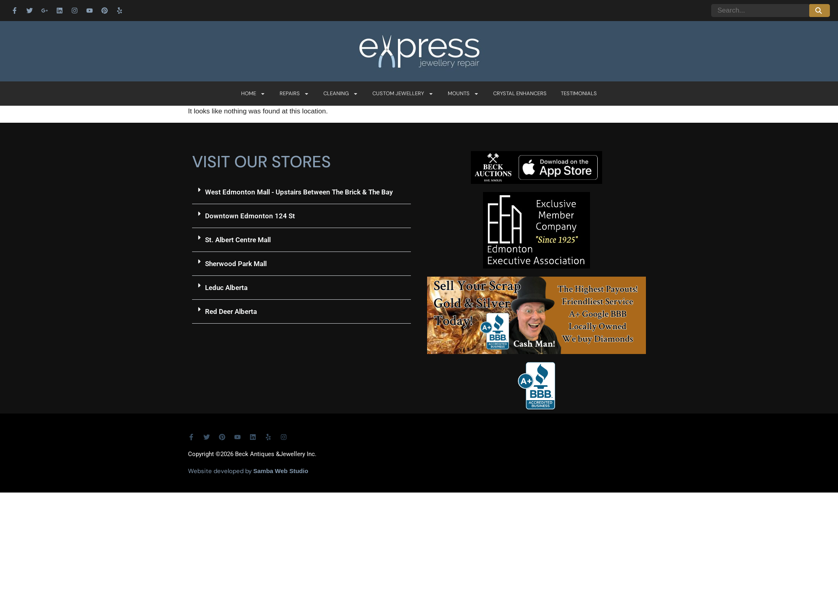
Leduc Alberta (226, 288)
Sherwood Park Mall (236, 264)
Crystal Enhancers (520, 93)
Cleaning (340, 93)
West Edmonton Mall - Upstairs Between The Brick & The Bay (299, 192)
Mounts (463, 93)
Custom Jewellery (403, 93)
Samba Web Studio (280, 470)
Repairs (294, 93)
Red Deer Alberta (231, 311)
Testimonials (579, 93)
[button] (301, 192)
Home (253, 93)
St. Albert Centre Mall (238, 240)
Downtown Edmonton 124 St (250, 216)
